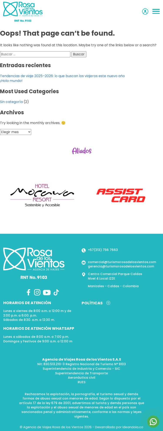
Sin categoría (11, 101)
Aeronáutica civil (81, 377)
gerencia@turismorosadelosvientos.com (121, 266)
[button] (156, 12)
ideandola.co (132, 427)
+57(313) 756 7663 (103, 250)
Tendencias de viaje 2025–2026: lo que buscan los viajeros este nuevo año (62, 75)
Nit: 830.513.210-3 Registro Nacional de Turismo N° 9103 (81, 364)
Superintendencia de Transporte (81, 373)
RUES (82, 382)
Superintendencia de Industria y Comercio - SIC (81, 368)
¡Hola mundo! (11, 80)
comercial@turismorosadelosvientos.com (122, 262)
